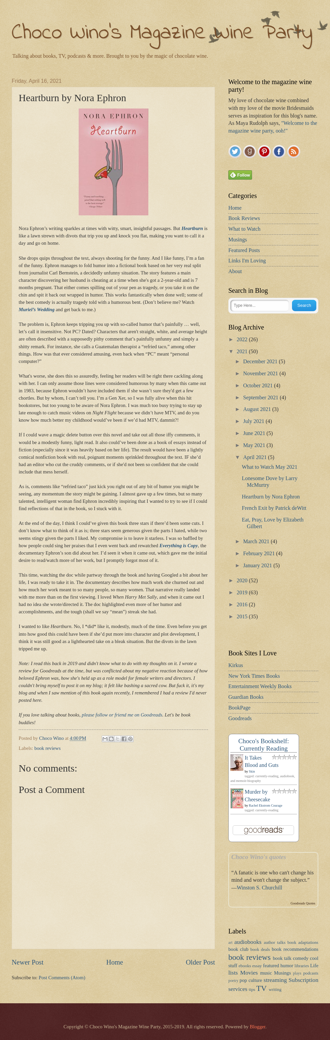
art (230, 943)
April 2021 (255, 457)
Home (114, 962)
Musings (237, 240)
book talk (282, 958)
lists (233, 972)
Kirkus (235, 665)
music (266, 973)
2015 (243, 617)
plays (297, 973)
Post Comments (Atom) (62, 977)
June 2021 (254, 433)
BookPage (239, 708)
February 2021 (259, 554)
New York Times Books (254, 676)
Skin (252, 771)
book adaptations (302, 942)
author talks (275, 942)
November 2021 (261, 374)
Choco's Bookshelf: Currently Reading (263, 745)
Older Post (200, 962)
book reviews (47, 748)
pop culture (251, 980)
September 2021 (261, 398)
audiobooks (247, 942)
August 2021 (257, 409)
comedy (301, 958)
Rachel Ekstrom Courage (266, 805)
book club (238, 949)
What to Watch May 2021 (269, 467)
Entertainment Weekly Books (260, 686)
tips (252, 989)
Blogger (257, 1026)
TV (261, 988)
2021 (243, 352)
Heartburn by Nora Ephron (271, 497)
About (235, 271)
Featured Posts (244, 250)
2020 (243, 581)
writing (275, 989)
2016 (243, 605)
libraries (302, 965)
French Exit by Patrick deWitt (274, 508)
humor (286, 965)
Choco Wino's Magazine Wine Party (162, 33)
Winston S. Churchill (259, 888)
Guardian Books (246, 697)
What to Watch (244, 229)
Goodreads (240, 718)
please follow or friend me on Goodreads (122, 714)
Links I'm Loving (247, 261)
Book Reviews (244, 218)
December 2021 (261, 362)
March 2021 (257, 542)
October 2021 (258, 386)
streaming (275, 980)
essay (257, 965)
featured (271, 965)
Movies (249, 972)
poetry (233, 981)
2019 (243, 593)
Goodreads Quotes (303, 903)
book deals (260, 949)
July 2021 (254, 421)
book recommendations (295, 949)
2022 (243, 340)
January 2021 (258, 566)
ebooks (245, 965)
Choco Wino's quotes (258, 856)
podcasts (310, 973)
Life (314, 965)
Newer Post (28, 962)
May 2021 (254, 445)
